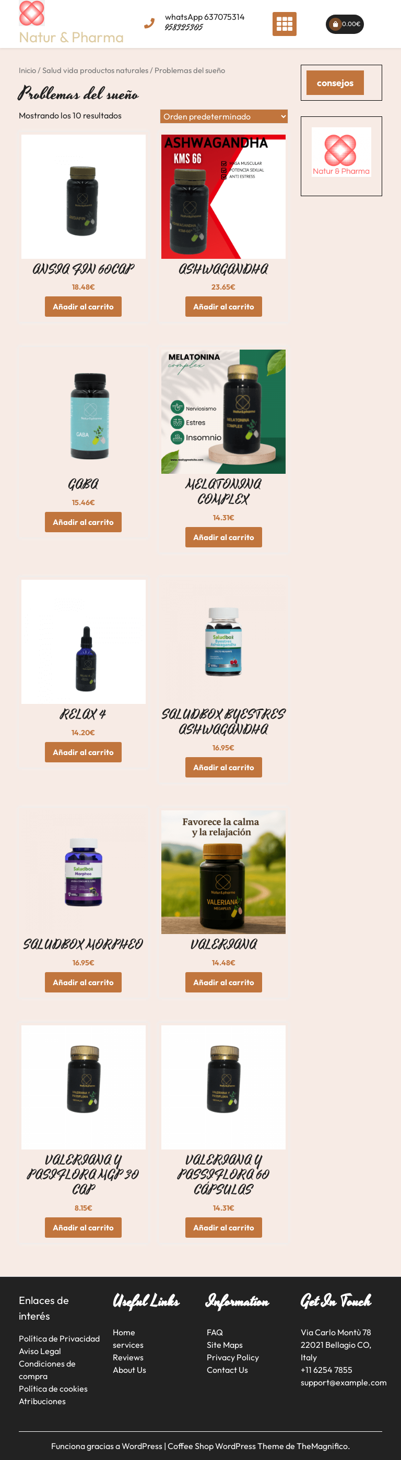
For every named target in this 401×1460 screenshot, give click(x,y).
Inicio (27, 70)
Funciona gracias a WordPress (107, 1446)
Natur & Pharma (71, 37)
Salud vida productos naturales (95, 70)
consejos (335, 83)
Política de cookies (53, 1388)
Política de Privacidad (59, 1338)
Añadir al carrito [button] (83, 307)
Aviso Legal (40, 1351)
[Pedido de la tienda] (224, 116)
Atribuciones (42, 1401)
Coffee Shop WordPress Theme (227, 1446)
